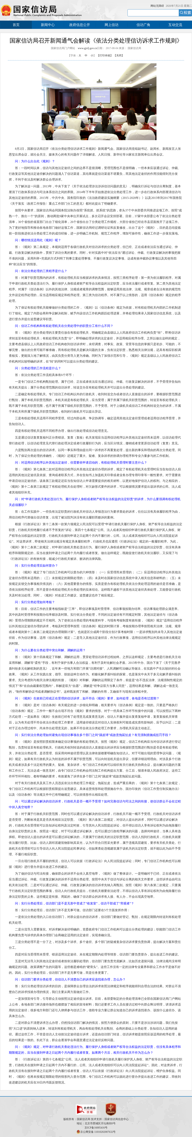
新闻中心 (48, 25)
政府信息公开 (79, 25)
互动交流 (175, 25)
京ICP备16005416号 (96, 1127)
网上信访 (111, 25)
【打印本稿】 (105, 55)
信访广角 (143, 25)
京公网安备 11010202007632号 (98, 1131)
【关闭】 (118, 55)
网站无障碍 (157, 5)
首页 (16, 25)
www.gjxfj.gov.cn (87, 48)
